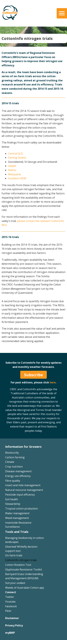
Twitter (9, 597)
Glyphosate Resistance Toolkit (23, 569)
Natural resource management (24, 490)
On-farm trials (13, 555)
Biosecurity (12, 452)
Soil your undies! (15, 583)
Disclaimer (12, 618)
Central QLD (15, 153)
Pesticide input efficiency (20, 494)
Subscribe (33, 374)
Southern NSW (17, 178)
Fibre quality (12, 480)
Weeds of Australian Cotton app (24, 587)
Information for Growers (23, 447)
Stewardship (12, 504)
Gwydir (12, 166)
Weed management (17, 518)
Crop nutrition (14, 466)
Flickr (8, 611)
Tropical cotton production (21, 508)
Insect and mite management (22, 485)
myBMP (10, 632)
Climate (9, 462)
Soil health (11, 499)
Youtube (10, 601)
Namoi (12, 170)
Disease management (18, 471)
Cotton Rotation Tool (18, 565)
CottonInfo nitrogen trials (21, 560)
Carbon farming (15, 457)
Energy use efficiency (18, 476)
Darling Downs (17, 157)
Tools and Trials (16, 532)
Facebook (11, 606)
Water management (17, 513)
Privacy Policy (14, 625)
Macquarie (14, 174)
